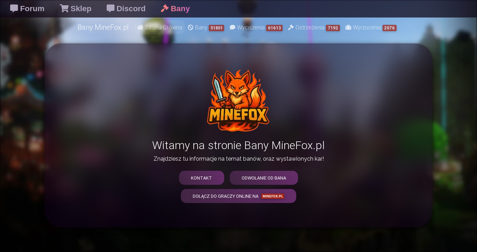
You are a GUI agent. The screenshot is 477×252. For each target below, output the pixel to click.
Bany (206, 27)
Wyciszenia (256, 27)
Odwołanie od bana (264, 178)
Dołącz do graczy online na (238, 196)
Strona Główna (159, 27)
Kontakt (201, 178)
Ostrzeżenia (314, 27)
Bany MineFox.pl (103, 27)
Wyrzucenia (371, 27)
